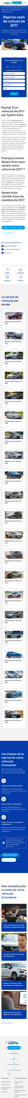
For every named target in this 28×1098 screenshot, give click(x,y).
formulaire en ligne (6, 141)
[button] (25, 3)
